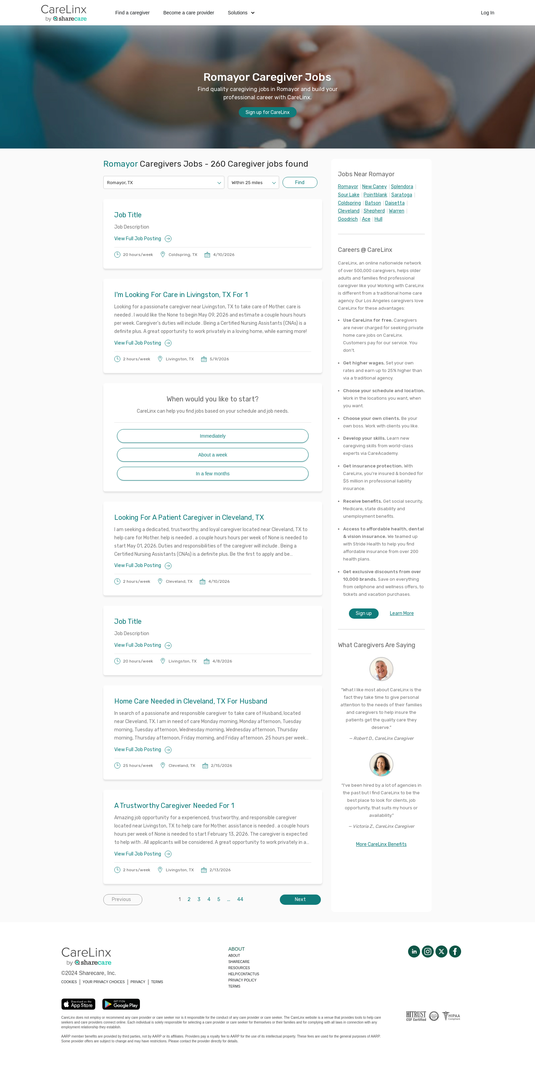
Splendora (402, 187)
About (234, 955)
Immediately (212, 436)
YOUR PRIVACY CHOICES (104, 982)
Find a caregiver (132, 12)
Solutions (241, 12)
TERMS (157, 982)
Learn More (402, 613)
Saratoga (401, 195)
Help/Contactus (243, 974)
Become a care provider (188, 12)
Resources (239, 968)
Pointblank (375, 195)
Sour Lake (349, 195)
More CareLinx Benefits (381, 844)
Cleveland (349, 211)
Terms (234, 986)
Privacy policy (242, 980)
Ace (366, 219)
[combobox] (107, 182)
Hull (378, 219)
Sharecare (238, 962)
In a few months (213, 473)
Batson (373, 203)
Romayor (348, 187)
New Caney (374, 187)
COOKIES (69, 982)
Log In (487, 12)
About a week (212, 455)
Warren (396, 211)
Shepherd (374, 211)
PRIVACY (138, 982)
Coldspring (349, 203)
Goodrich (348, 219)
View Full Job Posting (143, 238)
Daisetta (395, 203)
